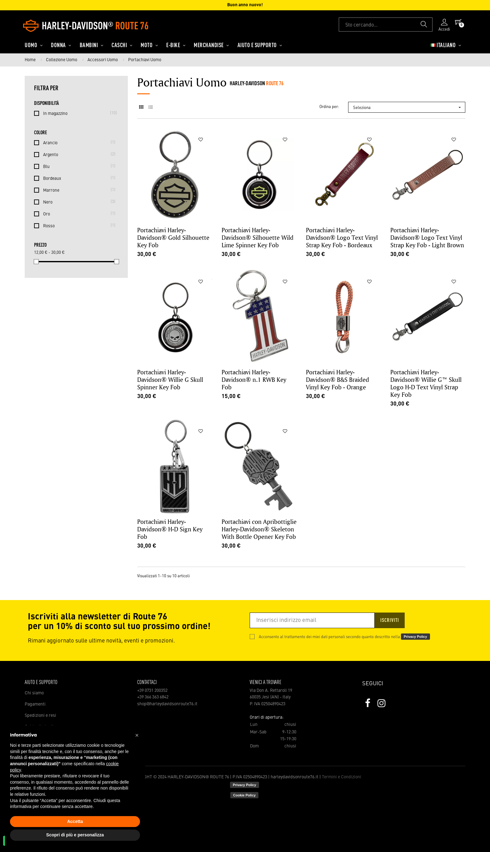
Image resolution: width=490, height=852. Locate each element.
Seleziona (409, 107)
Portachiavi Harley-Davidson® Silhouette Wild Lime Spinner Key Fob (257, 237)
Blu (77, 166)
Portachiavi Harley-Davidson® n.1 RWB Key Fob (254, 379)
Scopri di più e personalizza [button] (75, 834)
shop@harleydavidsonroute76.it (167, 704)
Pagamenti (35, 704)
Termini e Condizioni (341, 777)
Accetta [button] (75, 821)
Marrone (77, 190)
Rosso (77, 225)
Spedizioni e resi (40, 715)
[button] (137, 735)
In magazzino (77, 113)
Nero (77, 201)
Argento (77, 154)
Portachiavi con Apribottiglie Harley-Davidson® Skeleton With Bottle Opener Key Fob (259, 529)
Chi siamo (34, 693)
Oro (77, 213)
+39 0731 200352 (152, 690)
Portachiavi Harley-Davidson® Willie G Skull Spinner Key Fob (170, 379)
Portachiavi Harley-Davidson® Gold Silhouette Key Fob (173, 237)
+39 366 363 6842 (152, 697)
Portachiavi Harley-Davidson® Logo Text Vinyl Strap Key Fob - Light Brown (427, 237)
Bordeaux (77, 178)
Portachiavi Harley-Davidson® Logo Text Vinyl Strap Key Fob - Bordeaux (342, 237)
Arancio (77, 142)
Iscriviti (389, 620)
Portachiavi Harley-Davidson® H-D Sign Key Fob (169, 529)
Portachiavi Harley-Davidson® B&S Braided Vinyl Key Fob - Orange (337, 379)
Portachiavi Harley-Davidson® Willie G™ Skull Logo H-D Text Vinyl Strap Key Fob (426, 383)
